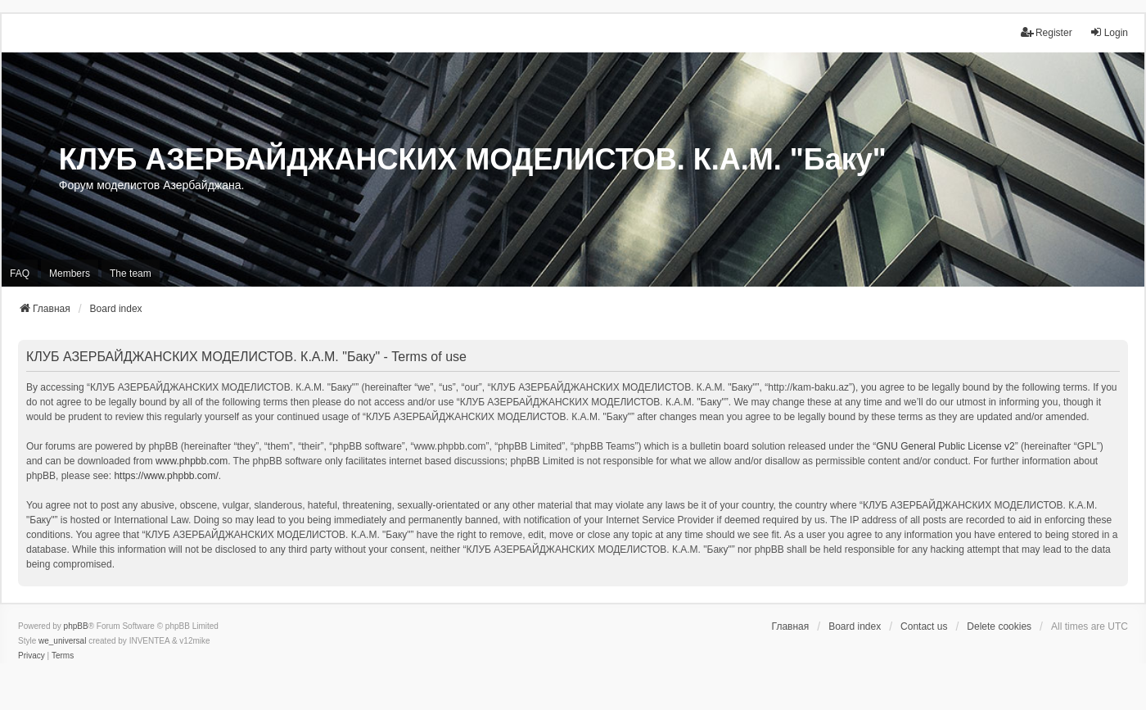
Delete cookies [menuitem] (999, 626)
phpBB (76, 626)
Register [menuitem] (1046, 32)
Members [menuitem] (69, 273)
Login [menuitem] (1109, 32)
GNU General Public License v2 (945, 446)
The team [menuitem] (130, 273)
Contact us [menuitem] (923, 626)
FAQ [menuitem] (19, 273)
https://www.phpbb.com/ (166, 476)
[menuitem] (31, 656)
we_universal (62, 640)
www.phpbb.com (192, 461)
